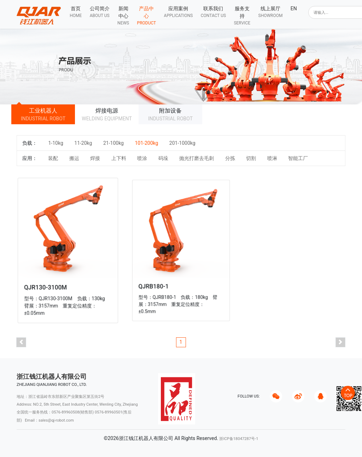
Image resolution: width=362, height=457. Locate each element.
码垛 (163, 158)
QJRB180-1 (156, 283)
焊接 (95, 158)
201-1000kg (182, 143)
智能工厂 (298, 158)
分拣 (230, 158)
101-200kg (146, 143)
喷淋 (272, 158)
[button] (99, 11)
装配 (53, 158)
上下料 (118, 158)
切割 (251, 158)
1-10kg (55, 143)
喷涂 (142, 158)
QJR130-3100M (47, 285)
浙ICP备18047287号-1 (238, 438)
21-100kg (113, 143)
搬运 (74, 158)
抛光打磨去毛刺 (196, 158)
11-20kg (83, 143)
